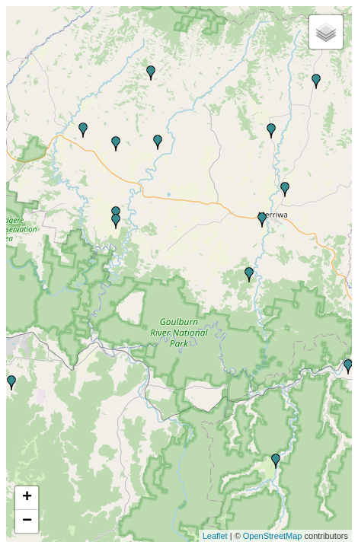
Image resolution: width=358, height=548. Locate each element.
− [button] (27, 521)
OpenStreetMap (272, 535)
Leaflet (215, 535)
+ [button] (27, 497)
